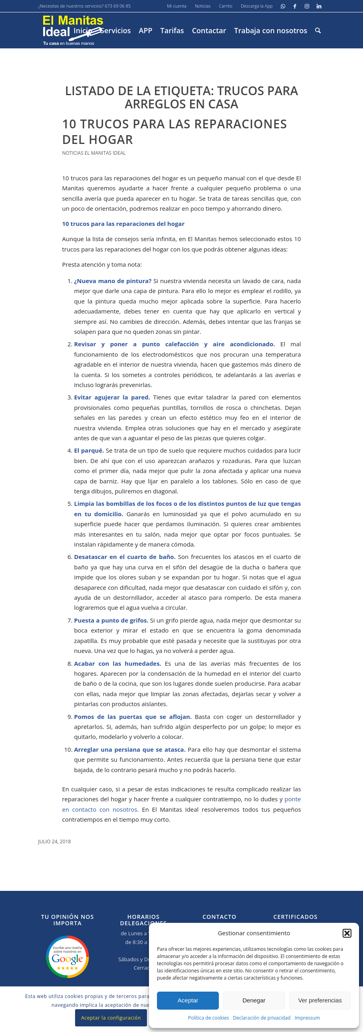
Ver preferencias (320, 1000)
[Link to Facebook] (295, 6)
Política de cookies (208, 1017)
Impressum (307, 1017)
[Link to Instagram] (307, 6)
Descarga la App (257, 6)
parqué (91, 450)
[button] (347, 933)
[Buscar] (318, 30)
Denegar (254, 1000)
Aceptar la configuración (111, 1017)
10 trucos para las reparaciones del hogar (175, 132)
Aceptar (188, 1000)
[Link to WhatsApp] (283, 6)
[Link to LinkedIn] (319, 6)
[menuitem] (177, 6)
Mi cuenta (176, 6)
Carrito (225, 6)
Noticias (202, 6)
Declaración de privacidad (261, 1017)
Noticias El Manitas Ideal (94, 153)
